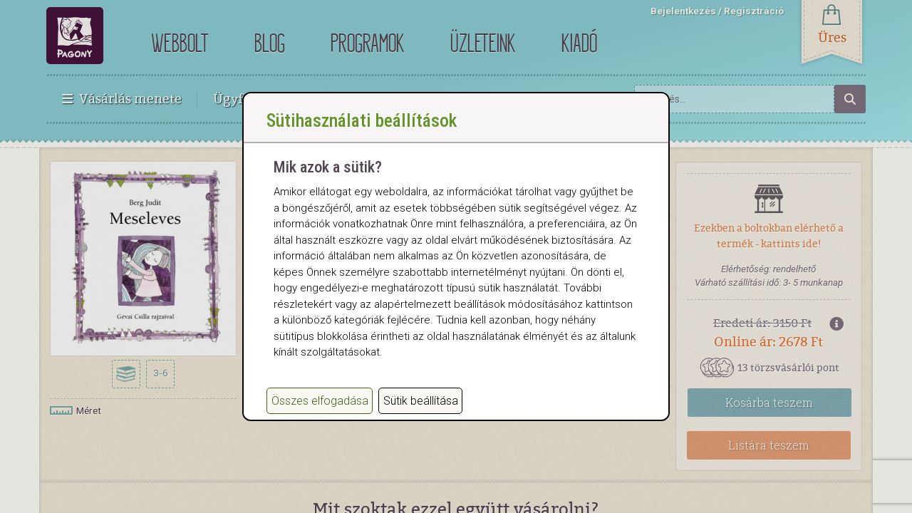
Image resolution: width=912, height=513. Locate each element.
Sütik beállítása (420, 415)
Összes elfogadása (319, 415)
